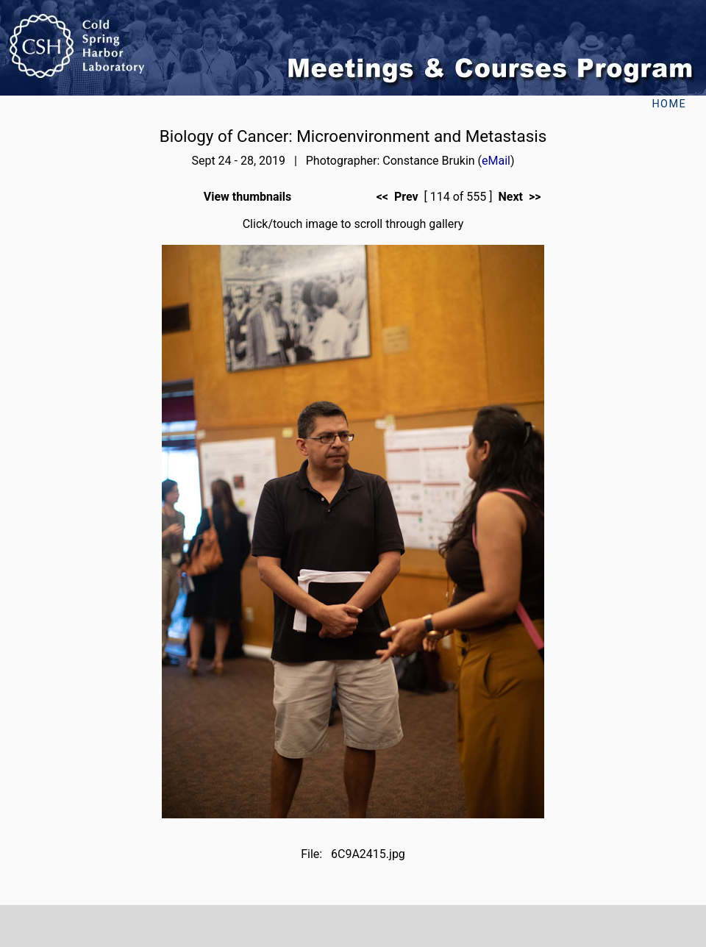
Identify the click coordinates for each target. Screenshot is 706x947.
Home (669, 104)
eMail (496, 161)
